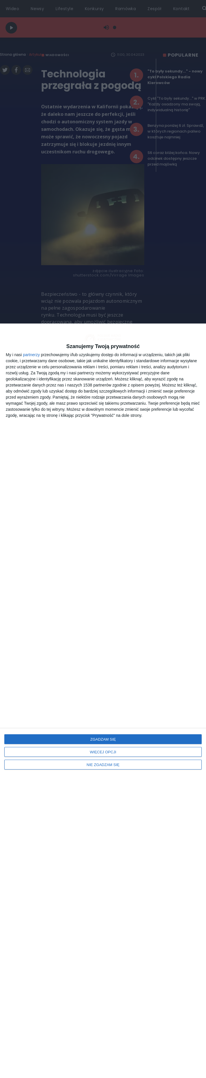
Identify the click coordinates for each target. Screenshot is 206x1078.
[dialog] (103, 701)
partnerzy (31, 355)
